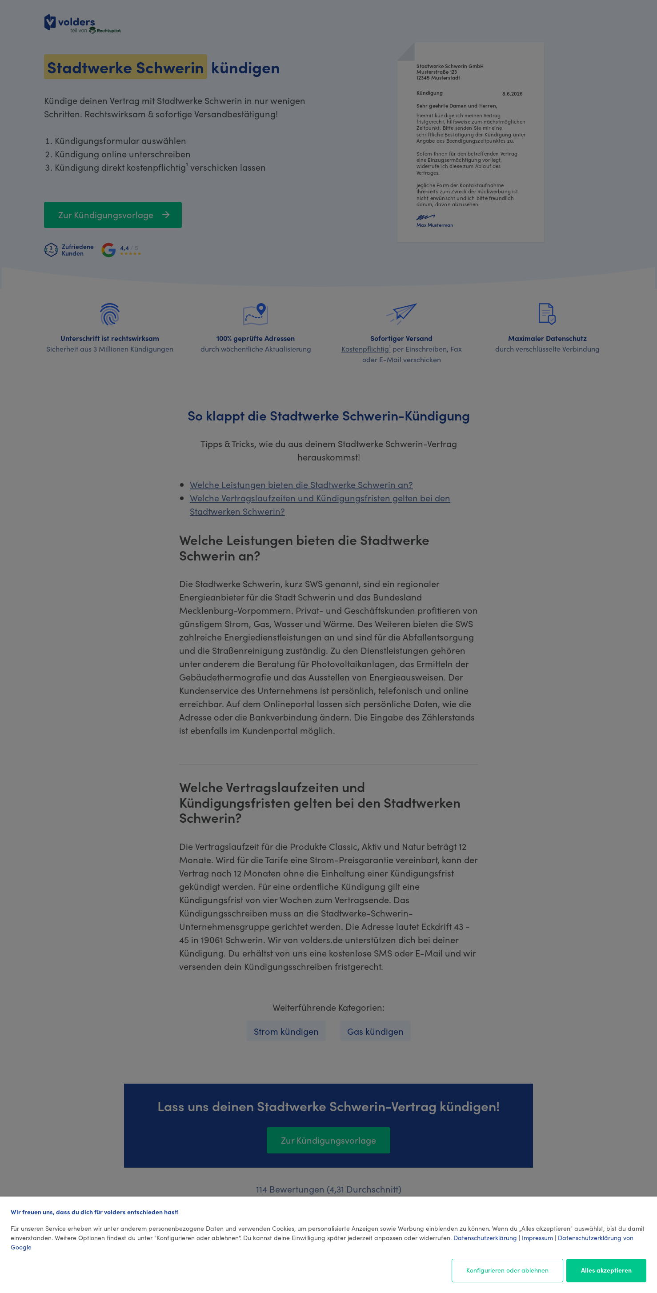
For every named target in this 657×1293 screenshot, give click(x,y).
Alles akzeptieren (606, 1269)
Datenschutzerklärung (485, 1237)
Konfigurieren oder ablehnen (507, 1269)
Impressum (537, 1237)
